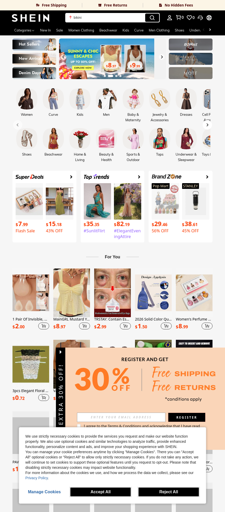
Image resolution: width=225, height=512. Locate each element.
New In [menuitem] (45, 30)
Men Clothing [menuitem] (159, 30)
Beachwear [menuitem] (108, 30)
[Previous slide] (63, 57)
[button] (112, 18)
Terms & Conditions (136, 426)
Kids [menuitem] (126, 30)
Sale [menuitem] (59, 30)
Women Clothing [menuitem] (81, 30)
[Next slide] (162, 57)
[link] (41, 5)
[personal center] (169, 18)
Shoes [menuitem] (179, 30)
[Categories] (24, 30)
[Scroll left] (203, 30)
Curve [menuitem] (139, 30)
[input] (133, 417)
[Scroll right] (210, 30)
